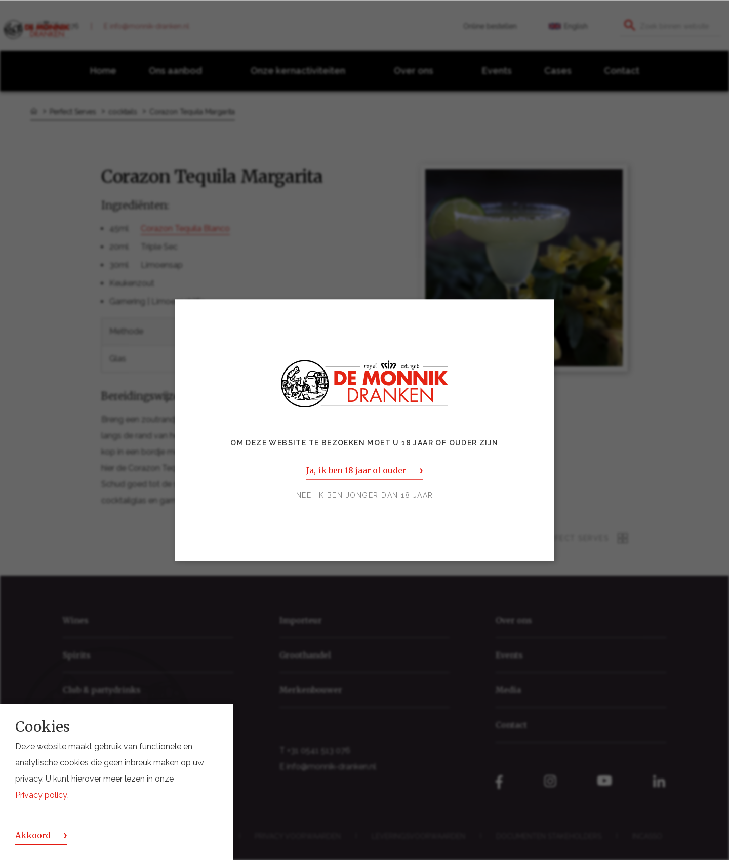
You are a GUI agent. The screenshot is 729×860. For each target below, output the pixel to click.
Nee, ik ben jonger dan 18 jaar (364, 495)
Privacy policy (41, 795)
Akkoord (33, 835)
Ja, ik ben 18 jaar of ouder (356, 470)
